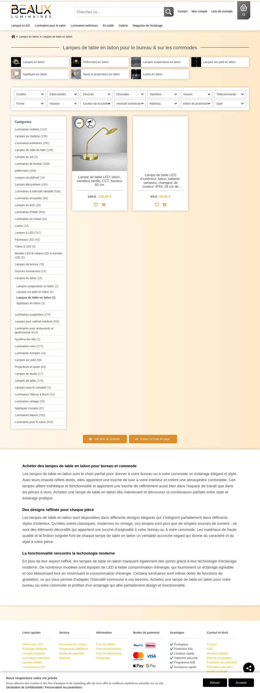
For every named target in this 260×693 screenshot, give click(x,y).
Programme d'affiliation (73, 648)
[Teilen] (249, 668)
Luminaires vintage (29, 401)
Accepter (241, 682)
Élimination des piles (220, 667)
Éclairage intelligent (34, 648)
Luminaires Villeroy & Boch (35, 394)
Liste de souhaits (222, 11)
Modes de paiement (71, 653)
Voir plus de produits (107, 439)
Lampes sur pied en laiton (34, 291)
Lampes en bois (28, 205)
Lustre (22, 225)
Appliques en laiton (30, 303)
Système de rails (27, 339)
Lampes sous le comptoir (33, 387)
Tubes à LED (25, 246)
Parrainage (103, 658)
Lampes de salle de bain (34, 150)
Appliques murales (29, 408)
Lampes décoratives (31, 184)
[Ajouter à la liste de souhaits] (96, 205)
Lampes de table (29, 380)
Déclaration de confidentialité (24, 687)
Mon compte (199, 11)
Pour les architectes (108, 648)
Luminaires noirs (29, 346)
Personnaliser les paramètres (63, 687)
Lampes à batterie (33, 653)
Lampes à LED (20, 25)
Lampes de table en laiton (35, 297)
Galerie (123, 25)
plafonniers (25, 170)
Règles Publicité (217, 671)
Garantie (64, 658)
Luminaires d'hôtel (30, 212)
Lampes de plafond (30, 177)
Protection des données (222, 662)
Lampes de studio (29, 373)
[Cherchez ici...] (119, 12)
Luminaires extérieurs (84, 25)
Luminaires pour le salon (50, 25)
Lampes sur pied (28, 360)
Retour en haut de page (155, 439)
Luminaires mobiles (31, 129)
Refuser (215, 682)
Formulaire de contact (73, 644)
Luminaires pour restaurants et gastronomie (34, 330)
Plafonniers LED (32, 644)
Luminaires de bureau (32, 163)
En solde (108, 25)
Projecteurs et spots (30, 366)
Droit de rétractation (219, 658)
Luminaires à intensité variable (38, 191)
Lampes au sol (26, 157)
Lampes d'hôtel (32, 662)
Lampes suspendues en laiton (37, 286)
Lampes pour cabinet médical (37, 321)
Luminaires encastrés (31, 198)
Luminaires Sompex (30, 353)
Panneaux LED (27, 239)
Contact (182, 11)
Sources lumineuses (30, 271)
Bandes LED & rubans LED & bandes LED (38, 255)
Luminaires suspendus (33, 314)
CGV (210, 648)
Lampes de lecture (29, 264)
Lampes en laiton (28, 278)
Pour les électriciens (108, 653)
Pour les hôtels (105, 644)
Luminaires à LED (33, 667)
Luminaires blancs (30, 415)
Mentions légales (217, 653)
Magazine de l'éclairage (148, 25)
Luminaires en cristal (31, 219)
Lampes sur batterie (31, 136)
